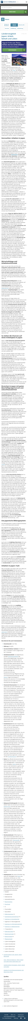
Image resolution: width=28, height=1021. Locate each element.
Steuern (6, 677)
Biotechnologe (8, 936)
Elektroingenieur (9, 914)
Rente (14, 764)
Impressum (21, 1014)
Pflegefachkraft (8, 939)
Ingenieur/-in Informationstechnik (13, 924)
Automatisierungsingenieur (12, 916)
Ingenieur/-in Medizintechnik (12, 926)
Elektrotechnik (5, 288)
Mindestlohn (14, 154)
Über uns (13, 1014)
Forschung (7, 904)
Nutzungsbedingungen (9, 1016)
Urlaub (3, 464)
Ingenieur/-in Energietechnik (12, 919)
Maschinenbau (8, 901)
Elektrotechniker (9, 931)
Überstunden (16, 840)
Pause (19, 876)
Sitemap (16, 1018)
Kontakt (6, 1014)
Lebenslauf (4, 632)
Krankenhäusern (12, 756)
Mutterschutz (7, 806)
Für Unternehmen (6, 1018)
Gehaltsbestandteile (13, 656)
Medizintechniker (9, 934)
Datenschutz (21, 1016)
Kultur (14, 70)
